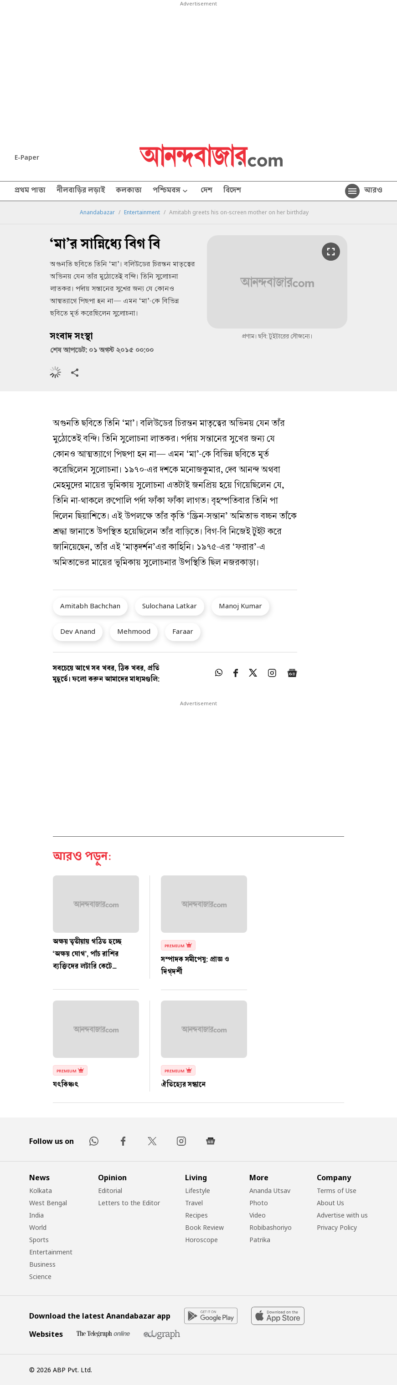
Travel (194, 1202)
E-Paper (27, 157)
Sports (39, 1239)
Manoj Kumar (240, 605)
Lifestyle (197, 1190)
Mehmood (133, 631)
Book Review (204, 1227)
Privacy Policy (337, 1227)
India (36, 1215)
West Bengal (48, 1202)
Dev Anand (77, 631)
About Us (330, 1202)
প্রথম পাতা (30, 191)
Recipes (196, 1215)
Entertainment (142, 212)
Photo (258, 1202)
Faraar (182, 631)
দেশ (206, 191)
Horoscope (201, 1239)
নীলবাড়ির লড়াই (81, 191)
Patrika (259, 1239)
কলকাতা (129, 191)
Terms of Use (336, 1190)
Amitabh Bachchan (90, 605)
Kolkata (40, 1190)
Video (257, 1215)
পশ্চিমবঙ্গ (171, 191)
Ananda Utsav (269, 1190)
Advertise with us (342, 1215)
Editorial (110, 1190)
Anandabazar (97, 212)
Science (40, 1276)
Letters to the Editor (129, 1202)
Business (42, 1264)
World (37, 1227)
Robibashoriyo (270, 1227)
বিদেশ (232, 191)
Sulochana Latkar (169, 605)
